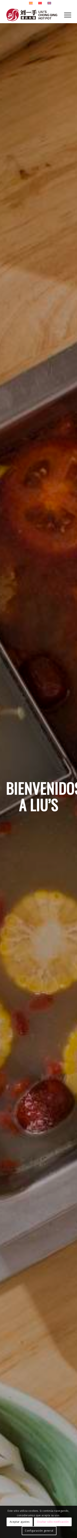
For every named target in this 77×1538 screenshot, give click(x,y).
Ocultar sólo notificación (53, 1522)
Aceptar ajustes (20, 1522)
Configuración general (39, 1530)
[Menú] (65, 14)
